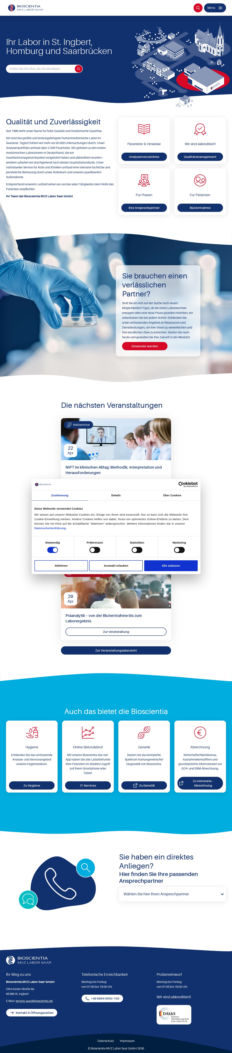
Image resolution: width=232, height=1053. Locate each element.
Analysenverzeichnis (144, 157)
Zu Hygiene (31, 785)
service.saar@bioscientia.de (34, 1001)
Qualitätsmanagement (200, 157)
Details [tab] (116, 495)
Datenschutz (105, 1041)
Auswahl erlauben (116, 565)
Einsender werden (144, 346)
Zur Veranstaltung (116, 632)
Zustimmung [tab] (59, 495)
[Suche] (198, 7)
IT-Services (88, 785)
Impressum (127, 1041)
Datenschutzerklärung (50, 528)
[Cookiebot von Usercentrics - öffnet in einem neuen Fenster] (181, 484)
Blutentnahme (200, 208)
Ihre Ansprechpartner (144, 208)
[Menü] (215, 7)
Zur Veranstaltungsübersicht (116, 650)
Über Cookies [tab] (172, 495)
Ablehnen (61, 565)
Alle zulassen (171, 565)
